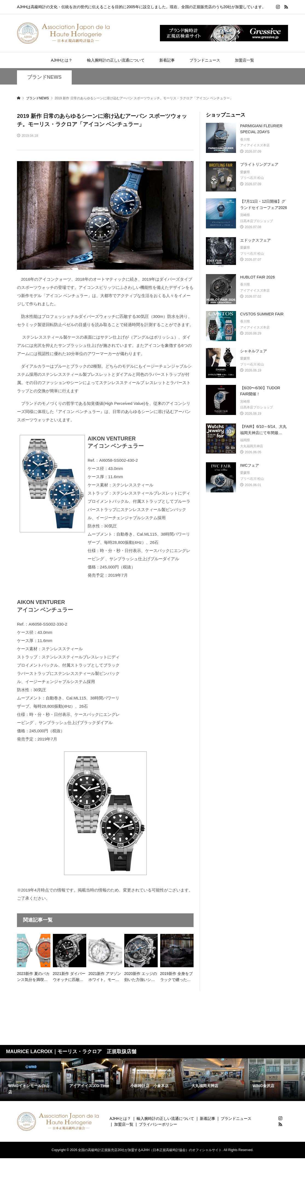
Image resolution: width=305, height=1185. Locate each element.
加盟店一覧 (244, 60)
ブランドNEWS (44, 77)
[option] (30, 1079)
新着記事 (167, 60)
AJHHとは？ (62, 60)
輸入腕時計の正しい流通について (116, 60)
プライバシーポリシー (158, 1124)
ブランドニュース (204, 60)
